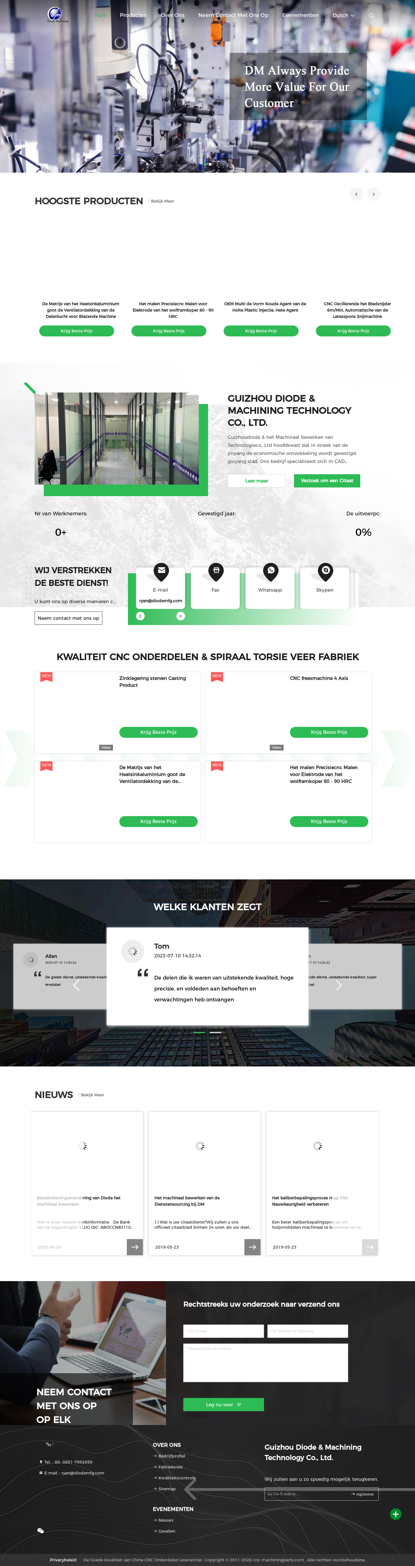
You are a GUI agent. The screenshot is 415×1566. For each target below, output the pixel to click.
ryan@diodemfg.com (160, 600)
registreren (362, 1493)
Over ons (172, 15)
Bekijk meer (160, 201)
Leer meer (256, 481)
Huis (100, 15)
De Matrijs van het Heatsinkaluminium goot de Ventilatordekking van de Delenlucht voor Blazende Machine (80, 310)
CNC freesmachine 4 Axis (319, 678)
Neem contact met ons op (233, 15)
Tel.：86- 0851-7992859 (66, 1462)
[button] (356, 194)
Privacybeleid (63, 1560)
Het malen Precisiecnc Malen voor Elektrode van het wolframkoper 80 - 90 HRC (173, 310)
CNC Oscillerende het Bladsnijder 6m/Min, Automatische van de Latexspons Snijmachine (357, 310)
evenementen (300, 15)
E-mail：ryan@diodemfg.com (71, 1473)
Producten (133, 15)
